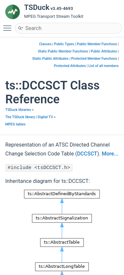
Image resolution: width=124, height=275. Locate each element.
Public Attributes (104, 51)
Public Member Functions (97, 44)
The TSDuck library (20, 117)
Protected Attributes (70, 66)
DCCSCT (87, 154)
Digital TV (45, 117)
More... (110, 154)
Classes (45, 44)
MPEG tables (15, 124)
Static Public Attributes (50, 58)
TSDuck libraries (18, 110)
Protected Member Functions (94, 58)
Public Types (64, 44)
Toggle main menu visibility (9, 25)
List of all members (103, 66)
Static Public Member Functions (63, 51)
